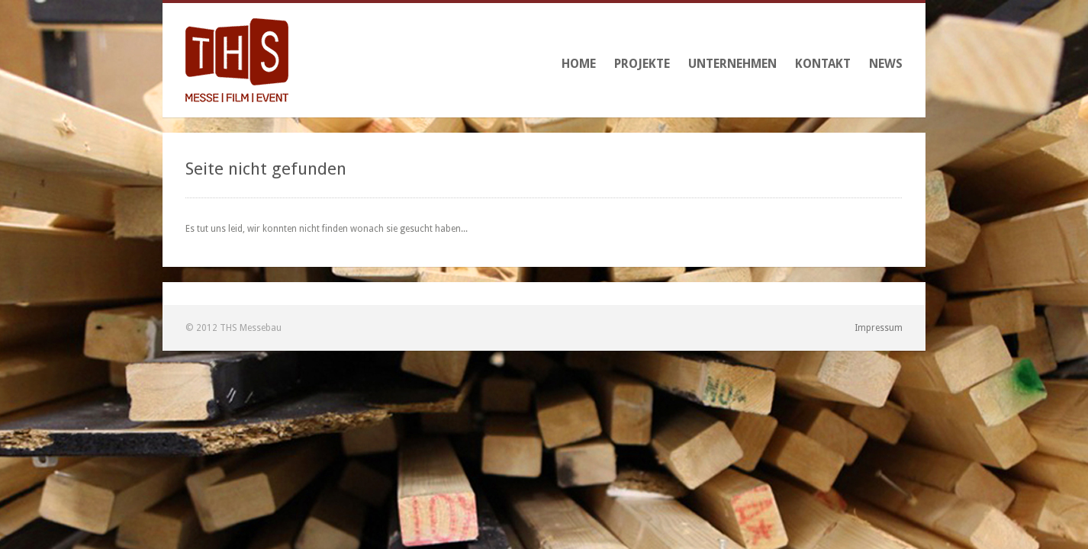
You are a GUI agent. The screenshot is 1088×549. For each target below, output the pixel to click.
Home (579, 63)
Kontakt (823, 63)
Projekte (642, 63)
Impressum (879, 328)
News (886, 63)
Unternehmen (732, 63)
